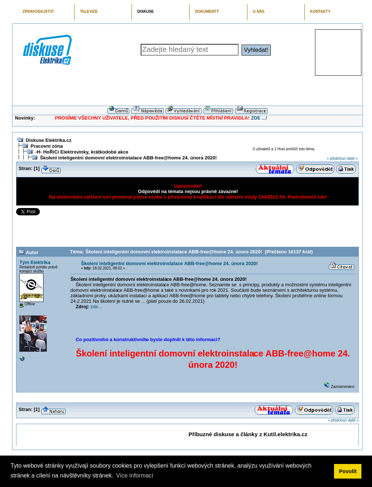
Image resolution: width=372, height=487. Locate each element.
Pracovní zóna (46, 146)
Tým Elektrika (34, 262)
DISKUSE (145, 12)
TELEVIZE (89, 12)
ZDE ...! (259, 118)
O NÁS (259, 12)
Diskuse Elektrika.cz (48, 140)
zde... (96, 306)
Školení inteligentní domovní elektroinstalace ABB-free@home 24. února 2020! (128, 158)
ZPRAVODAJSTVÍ (38, 12)
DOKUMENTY (207, 12)
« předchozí (336, 158)
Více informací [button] (134, 475)
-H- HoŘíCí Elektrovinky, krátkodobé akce (81, 152)
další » (352, 158)
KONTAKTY (320, 12)
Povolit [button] (348, 471)
